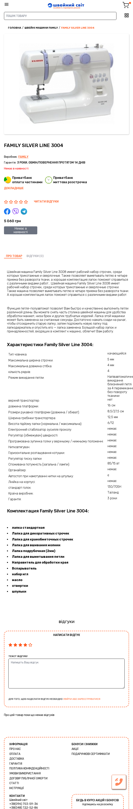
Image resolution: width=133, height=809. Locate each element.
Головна (14, 27)
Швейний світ (18, 800)
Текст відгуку (18, 656)
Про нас (15, 749)
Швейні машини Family (41, 27)
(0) (41, 256)
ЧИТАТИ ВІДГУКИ (46, 201)
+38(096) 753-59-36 (23, 804)
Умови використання (25, 773)
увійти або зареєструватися (81, 699)
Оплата (14, 754)
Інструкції (16, 788)
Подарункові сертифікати (91, 754)
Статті (14, 783)
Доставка (16, 758)
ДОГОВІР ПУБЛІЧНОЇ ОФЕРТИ (28, 778)
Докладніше (14, 188)
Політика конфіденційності (29, 768)
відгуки (33, 256)
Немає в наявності (21, 230)
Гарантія (15, 763)
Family (23, 157)
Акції (75, 749)
